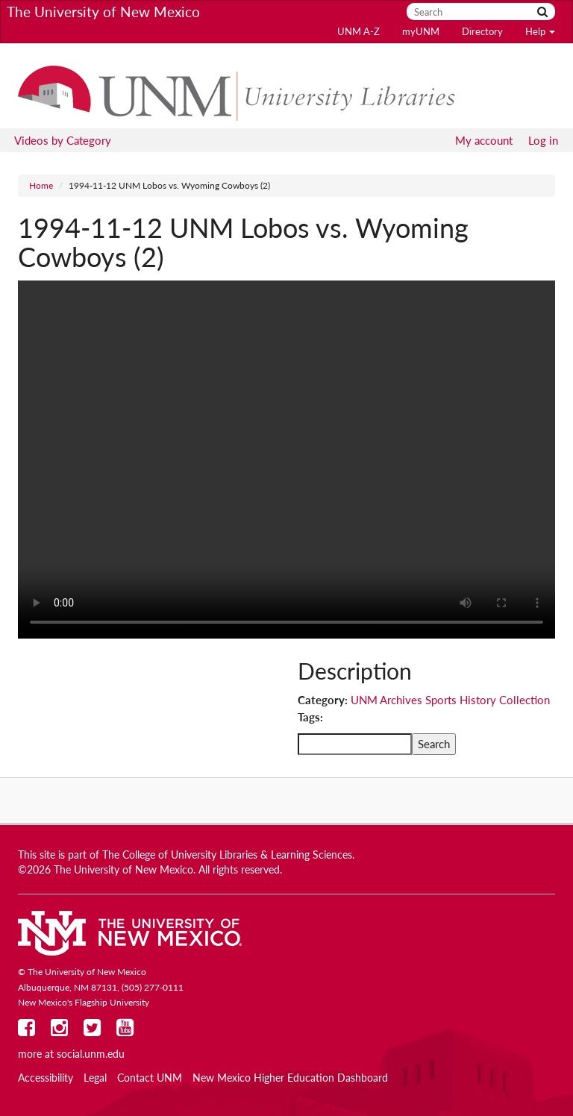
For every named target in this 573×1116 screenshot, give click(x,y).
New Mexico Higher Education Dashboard (290, 1078)
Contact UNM (149, 1078)
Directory (482, 31)
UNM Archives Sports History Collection (450, 699)
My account (484, 140)
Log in (543, 140)
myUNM (420, 31)
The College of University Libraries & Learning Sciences (227, 855)
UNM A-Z (358, 31)
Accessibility (45, 1078)
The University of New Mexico (103, 11)
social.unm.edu (91, 1054)
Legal (95, 1078)
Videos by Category (62, 140)
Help (540, 31)
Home (41, 185)
